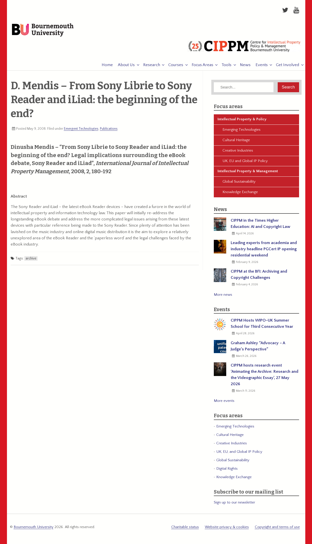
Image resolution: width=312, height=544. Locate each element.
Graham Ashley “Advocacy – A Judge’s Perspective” (258, 346)
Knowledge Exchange (240, 192)
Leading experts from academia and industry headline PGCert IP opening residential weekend (264, 249)
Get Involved (285, 65)
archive (31, 258)
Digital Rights (227, 469)
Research (149, 65)
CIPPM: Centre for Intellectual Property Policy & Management (243, 48)
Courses (173, 65)
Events (259, 65)
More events (224, 401)
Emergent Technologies (81, 129)
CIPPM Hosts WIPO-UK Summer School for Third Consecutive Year (262, 323)
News (242, 65)
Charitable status (185, 527)
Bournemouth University (43, 30)
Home (105, 65)
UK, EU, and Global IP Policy (239, 452)
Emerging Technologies (242, 130)
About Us (124, 65)
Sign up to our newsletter (234, 503)
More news (223, 295)
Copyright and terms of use (277, 527)
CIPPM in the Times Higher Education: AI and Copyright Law (260, 223)
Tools (224, 65)
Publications (109, 129)
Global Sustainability (239, 182)
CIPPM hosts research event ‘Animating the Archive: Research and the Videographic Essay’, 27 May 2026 (264, 374)
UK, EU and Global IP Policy (245, 161)
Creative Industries (238, 151)
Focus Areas (200, 65)
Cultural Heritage (236, 140)
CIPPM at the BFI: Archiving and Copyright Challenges (259, 274)
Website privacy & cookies (227, 527)
